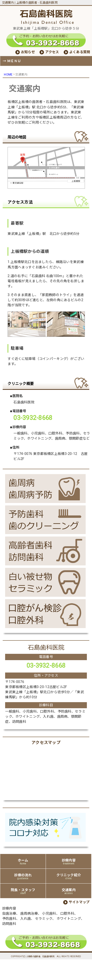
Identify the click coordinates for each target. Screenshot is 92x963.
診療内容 (69, 861)
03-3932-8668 (46, 665)
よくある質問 (79, 52)
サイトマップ (79, 902)
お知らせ (28, 52)
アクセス (52, 52)
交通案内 (69, 891)
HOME (8, 74)
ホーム (23, 861)
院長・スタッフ (23, 891)
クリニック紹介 (68, 876)
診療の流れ (22, 876)
